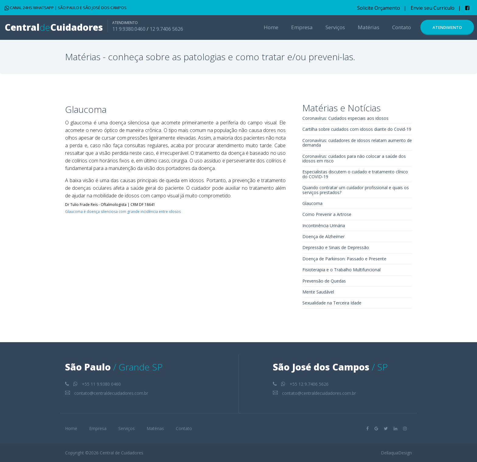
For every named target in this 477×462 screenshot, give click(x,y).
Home (271, 27)
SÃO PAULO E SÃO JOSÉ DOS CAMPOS (92, 7)
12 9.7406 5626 (166, 29)
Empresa (302, 27)
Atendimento (447, 27)
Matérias (368, 27)
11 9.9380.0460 (128, 29)
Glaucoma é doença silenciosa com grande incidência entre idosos (123, 211)
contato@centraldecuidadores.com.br (106, 393)
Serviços (335, 27)
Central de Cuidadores (121, 453)
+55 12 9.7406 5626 (301, 384)
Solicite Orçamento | (381, 8)
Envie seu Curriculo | (436, 8)
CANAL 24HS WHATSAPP (30, 7)
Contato (401, 27)
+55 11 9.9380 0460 (93, 384)
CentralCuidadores (54, 27)
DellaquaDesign (396, 453)
